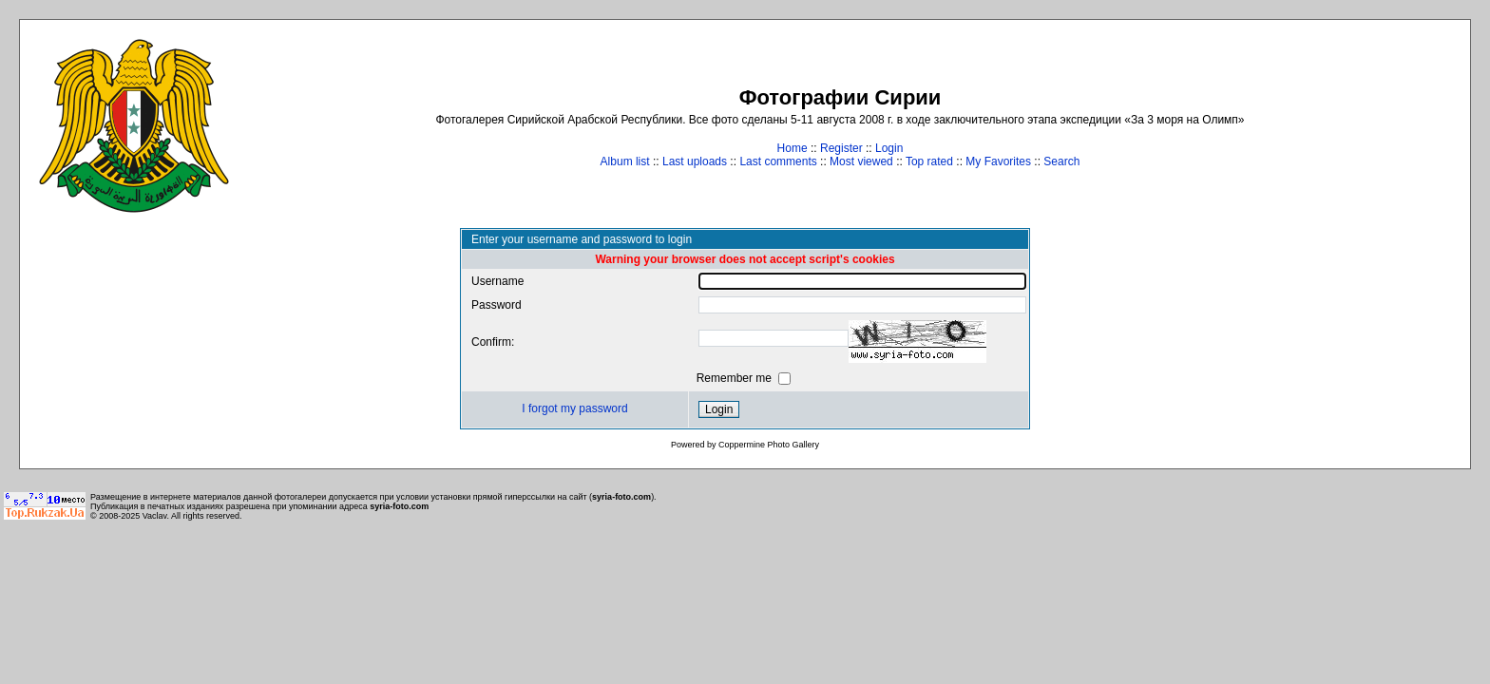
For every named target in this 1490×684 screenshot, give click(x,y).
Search (1061, 161)
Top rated (929, 161)
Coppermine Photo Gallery (768, 444)
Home (792, 148)
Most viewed (861, 161)
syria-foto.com (621, 497)
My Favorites (998, 161)
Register (841, 148)
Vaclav (155, 516)
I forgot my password (574, 408)
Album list (625, 161)
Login (889, 148)
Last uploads (694, 161)
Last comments (777, 161)
